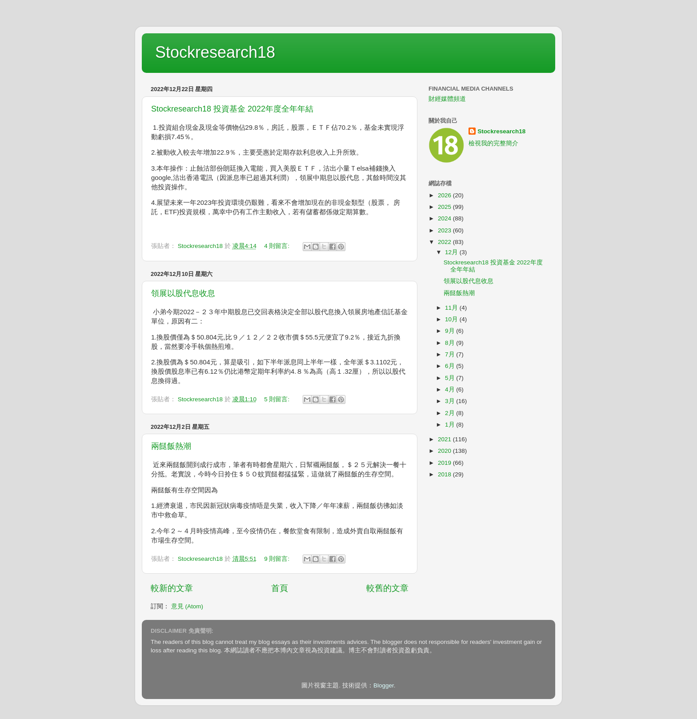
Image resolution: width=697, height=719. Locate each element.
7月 (450, 354)
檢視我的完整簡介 (493, 143)
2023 (445, 230)
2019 (445, 462)
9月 (450, 331)
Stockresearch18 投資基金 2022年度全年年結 (232, 108)
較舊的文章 (387, 588)
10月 (452, 319)
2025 (445, 207)
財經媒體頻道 (447, 99)
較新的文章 (172, 588)
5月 (450, 378)
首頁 (279, 588)
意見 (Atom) (187, 606)
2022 (445, 242)
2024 (445, 218)
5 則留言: (277, 399)
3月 (450, 401)
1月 (450, 424)
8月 (450, 343)
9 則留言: (277, 558)
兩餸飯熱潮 (171, 446)
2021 (445, 439)
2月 (450, 413)
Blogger (383, 685)
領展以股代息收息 (183, 293)
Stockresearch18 (215, 52)
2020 (445, 450)
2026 (445, 195)
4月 (450, 389)
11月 (452, 307)
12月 (452, 252)
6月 (450, 366)
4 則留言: (277, 246)
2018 (445, 474)
